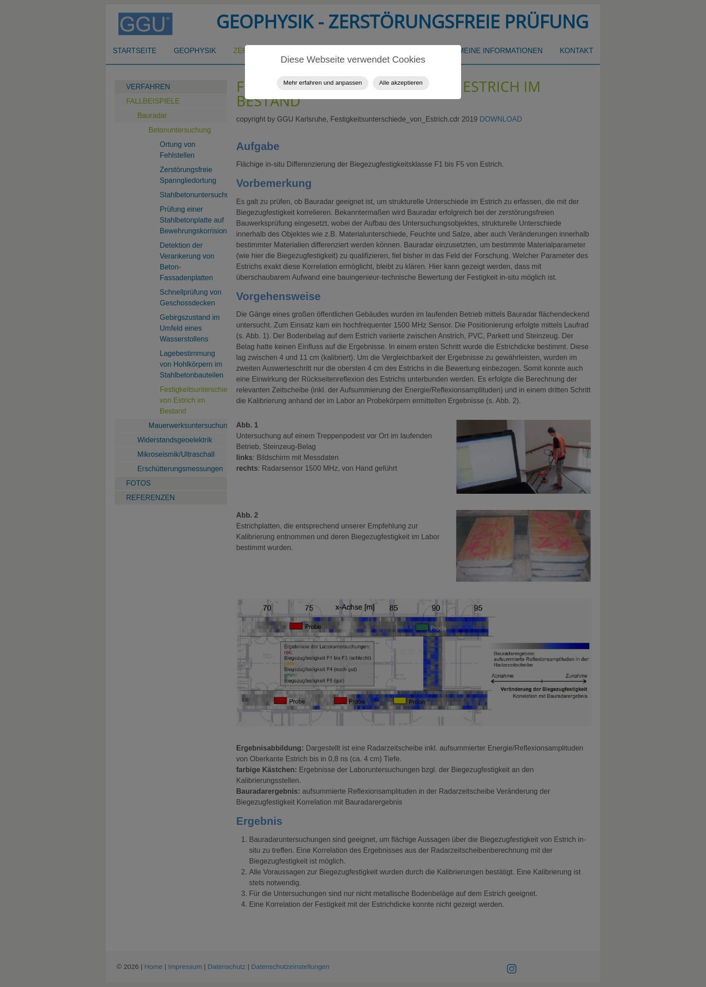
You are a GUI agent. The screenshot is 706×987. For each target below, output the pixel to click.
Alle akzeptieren (401, 82)
